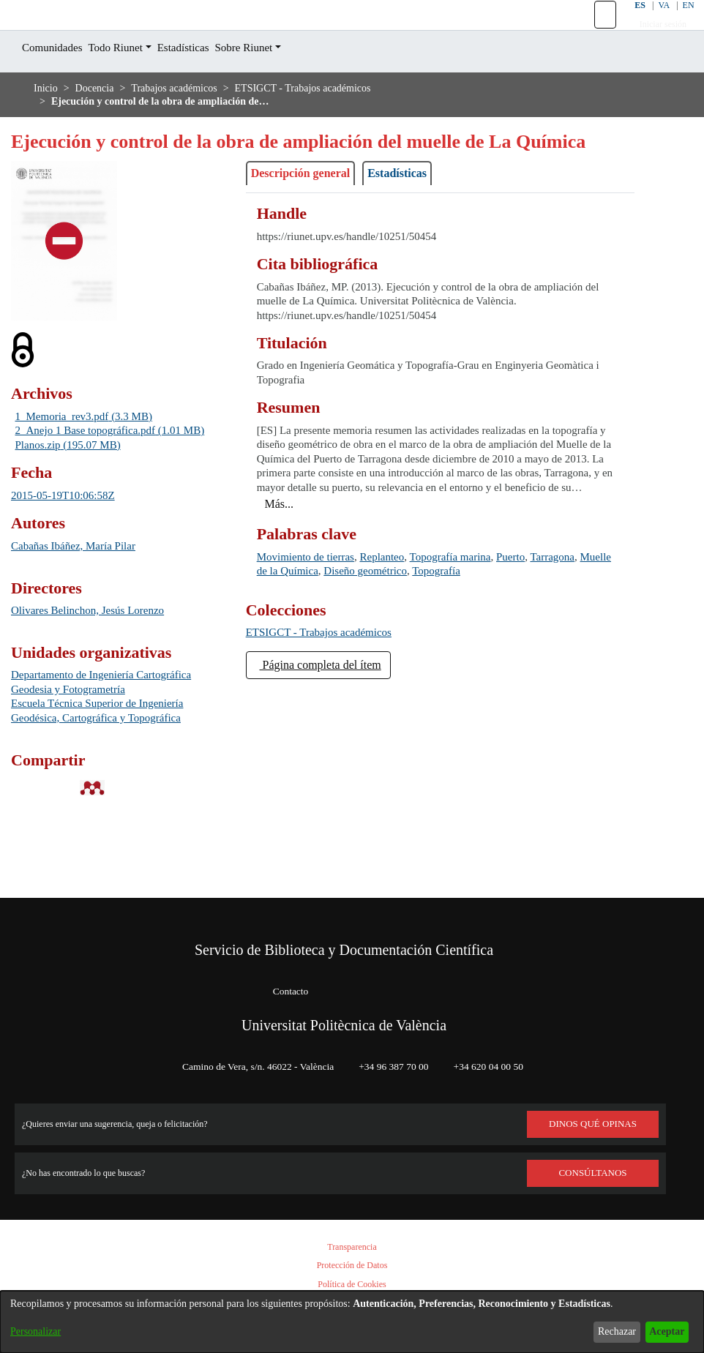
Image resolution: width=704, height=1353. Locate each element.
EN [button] (680, 21)
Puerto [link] (552, 616)
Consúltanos (593, 1173)
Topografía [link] (561, 630)
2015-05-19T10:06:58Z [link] (70, 569)
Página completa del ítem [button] (333, 724)
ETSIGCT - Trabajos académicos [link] (337, 121)
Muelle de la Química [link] (369, 630)
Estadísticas (422, 233)
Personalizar (39, 1331)
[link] (329, 692)
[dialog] (352, 1315)
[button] (596, 31)
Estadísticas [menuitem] (208, 81)
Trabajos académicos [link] (190, 121)
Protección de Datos (352, 1265)
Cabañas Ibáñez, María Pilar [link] (82, 619)
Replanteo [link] (402, 616)
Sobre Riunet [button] (278, 81)
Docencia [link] (99, 121)
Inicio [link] (46, 121)
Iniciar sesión (654, 40)
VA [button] (654, 21)
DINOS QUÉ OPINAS (592, 1124)
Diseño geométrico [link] (478, 630)
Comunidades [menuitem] (58, 81)
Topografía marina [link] (481, 616)
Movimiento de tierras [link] (313, 616)
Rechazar (605, 1331)
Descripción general (310, 233)
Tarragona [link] (283, 630)
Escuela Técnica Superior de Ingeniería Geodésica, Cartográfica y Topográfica (112, 785)
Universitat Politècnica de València (344, 1025)
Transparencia (352, 1247)
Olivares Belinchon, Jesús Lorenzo (100, 685)
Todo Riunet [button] (131, 81)
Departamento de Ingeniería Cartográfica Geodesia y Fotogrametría (111, 756)
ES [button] (629, 21)
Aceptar (662, 1331)
